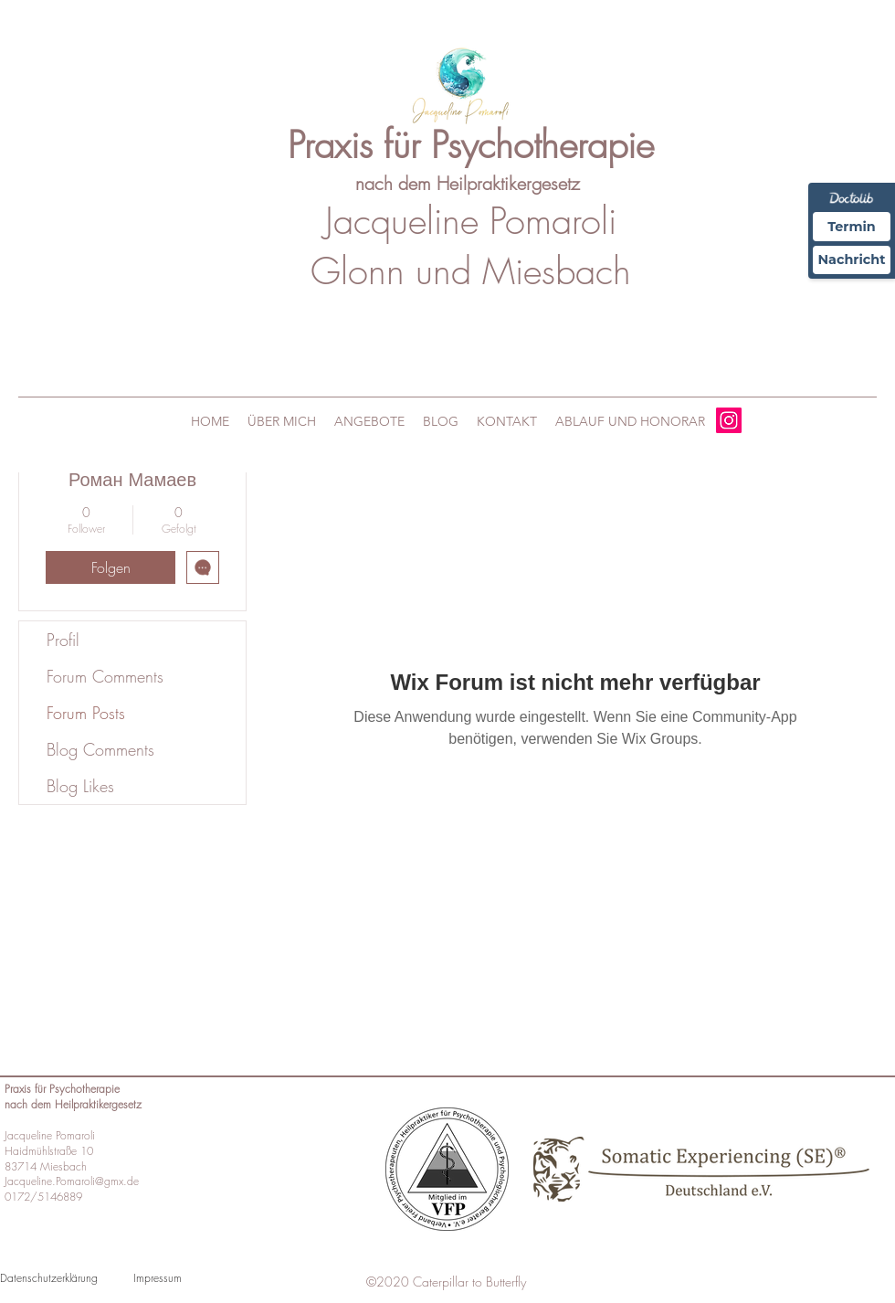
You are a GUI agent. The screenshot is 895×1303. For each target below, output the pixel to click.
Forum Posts (86, 713)
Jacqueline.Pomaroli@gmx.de (72, 1181)
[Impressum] (190, 1278)
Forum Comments (105, 676)
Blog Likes (80, 786)
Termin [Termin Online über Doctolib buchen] (848, 227)
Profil (63, 640)
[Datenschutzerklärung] (57, 1278)
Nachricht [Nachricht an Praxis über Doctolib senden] (847, 263)
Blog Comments (100, 749)
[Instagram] (729, 420)
